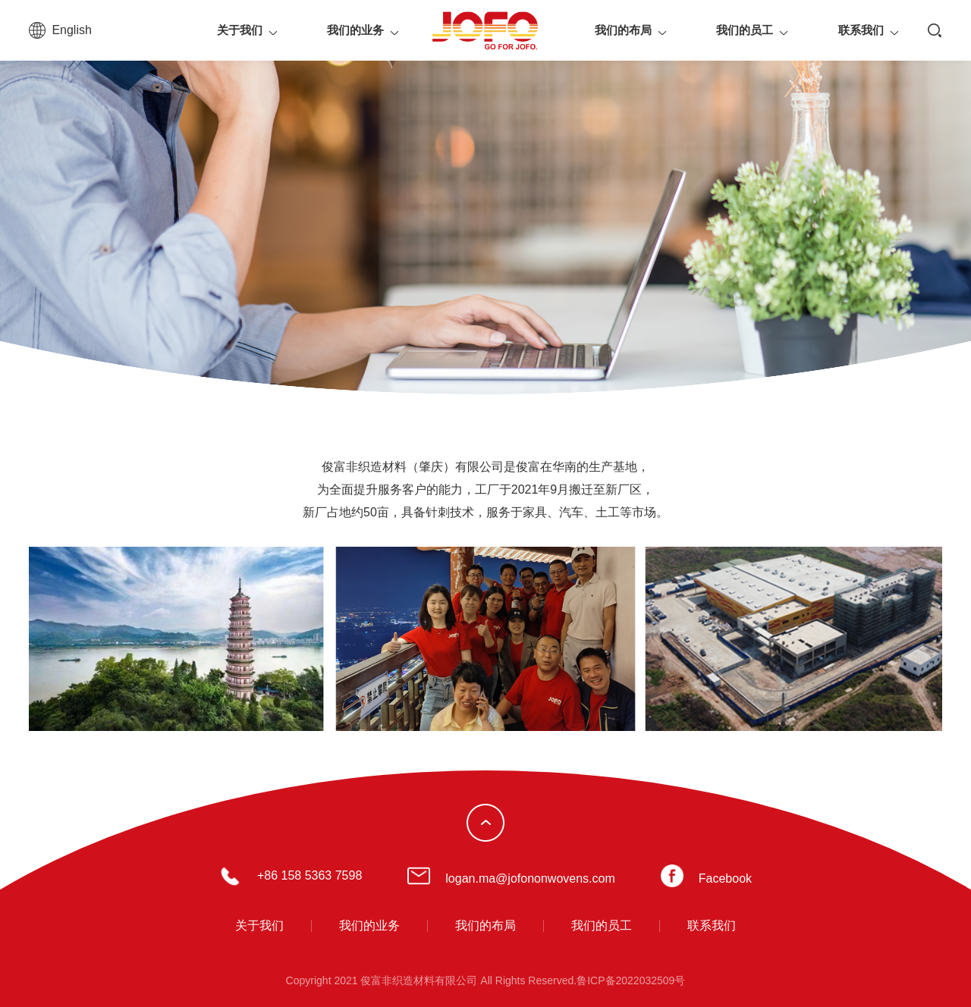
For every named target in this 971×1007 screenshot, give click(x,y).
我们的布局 (623, 30)
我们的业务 (355, 30)
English (71, 30)
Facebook (725, 878)
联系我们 (861, 30)
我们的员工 (744, 30)
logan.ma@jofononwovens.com (529, 878)
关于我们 (239, 30)
